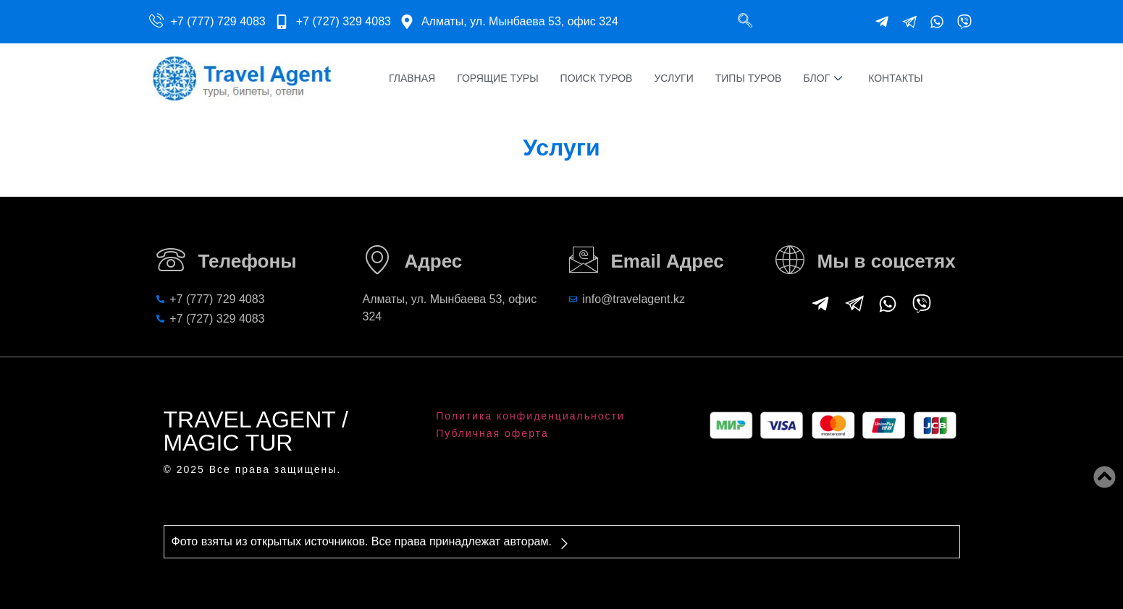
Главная (412, 78)
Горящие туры (497, 78)
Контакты (895, 78)
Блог (822, 78)
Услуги (673, 78)
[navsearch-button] (745, 22)
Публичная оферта (492, 433)
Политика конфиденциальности (530, 416)
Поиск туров (596, 78)
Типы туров (748, 78)
